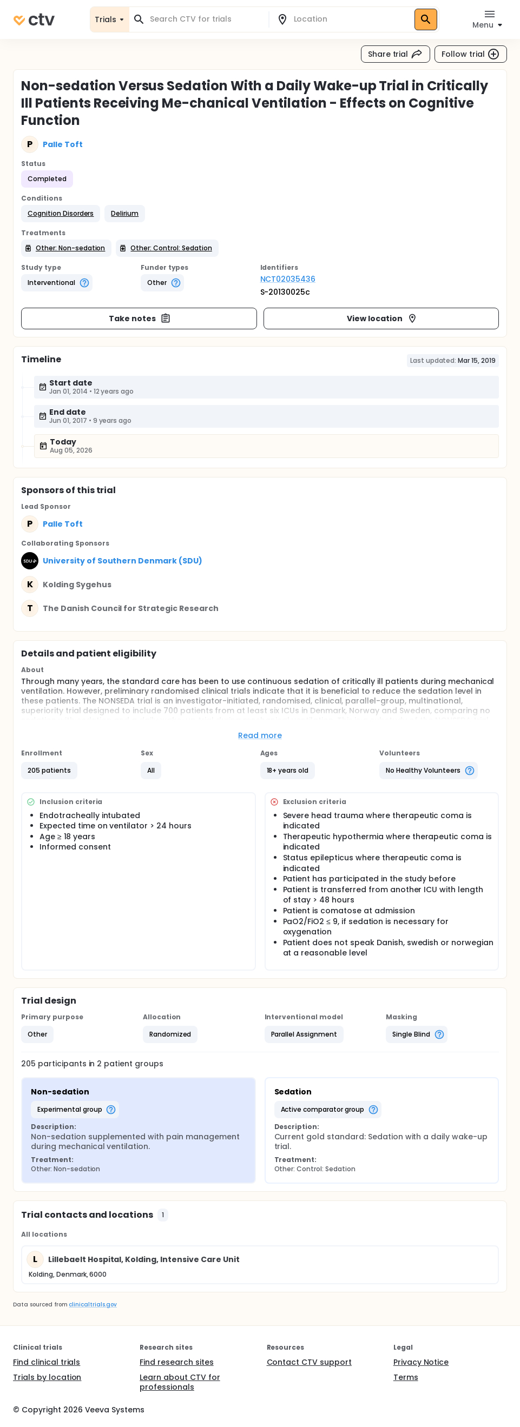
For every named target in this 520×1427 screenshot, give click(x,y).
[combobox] (205, 19)
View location (382, 318)
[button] (60, 213)
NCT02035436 (288, 279)
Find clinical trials (46, 1362)
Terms (405, 1377)
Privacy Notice (421, 1362)
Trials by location (47, 1377)
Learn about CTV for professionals (180, 1382)
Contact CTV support (309, 1362)
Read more (260, 735)
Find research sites (176, 1362)
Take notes (140, 318)
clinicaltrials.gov (92, 1304)
